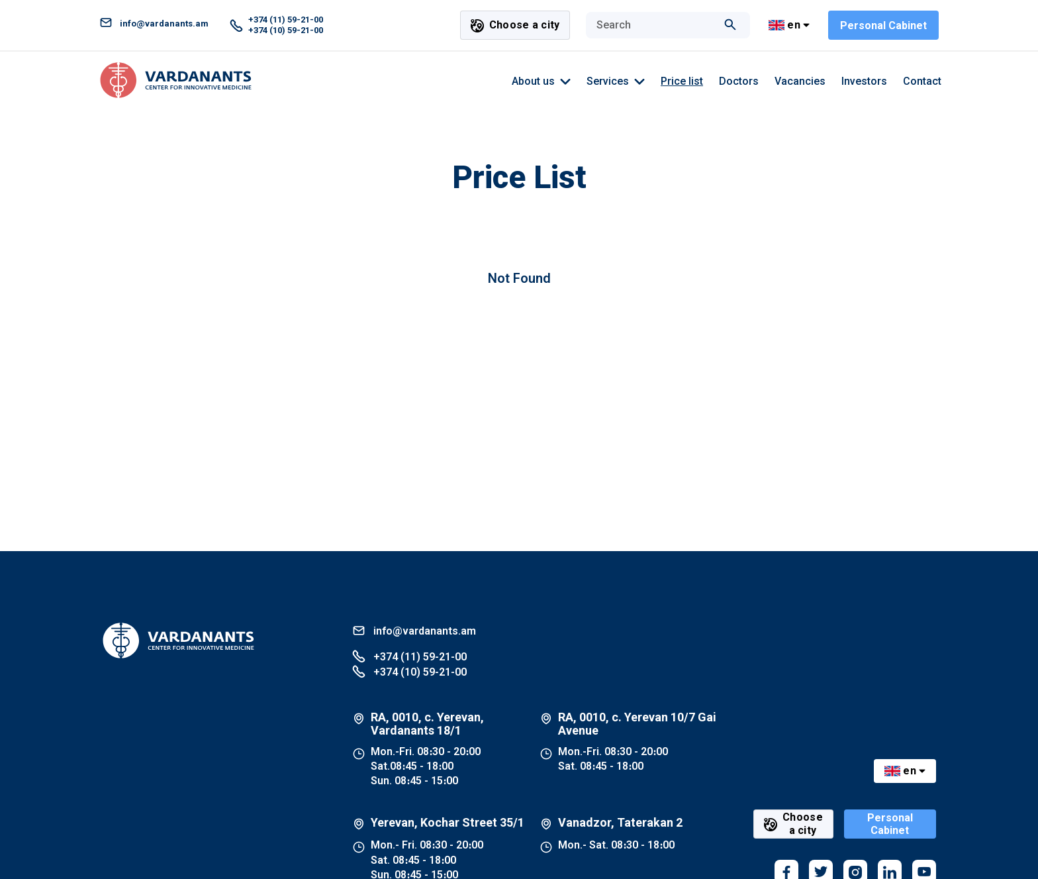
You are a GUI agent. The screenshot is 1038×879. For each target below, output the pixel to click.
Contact (922, 81)
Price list (682, 81)
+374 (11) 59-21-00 (409, 656)
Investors (864, 81)
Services (616, 81)
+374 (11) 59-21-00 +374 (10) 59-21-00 (276, 25)
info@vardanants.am (154, 23)
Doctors (739, 81)
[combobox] (654, 25)
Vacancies (800, 81)
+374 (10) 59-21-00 (409, 671)
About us (541, 81)
